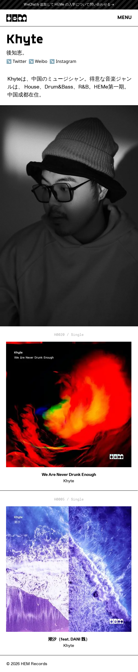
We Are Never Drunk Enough (69, 475)
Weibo (41, 61)
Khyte (68, 481)
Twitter (19, 61)
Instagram (66, 61)
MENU (124, 18)
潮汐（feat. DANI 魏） (69, 639)
